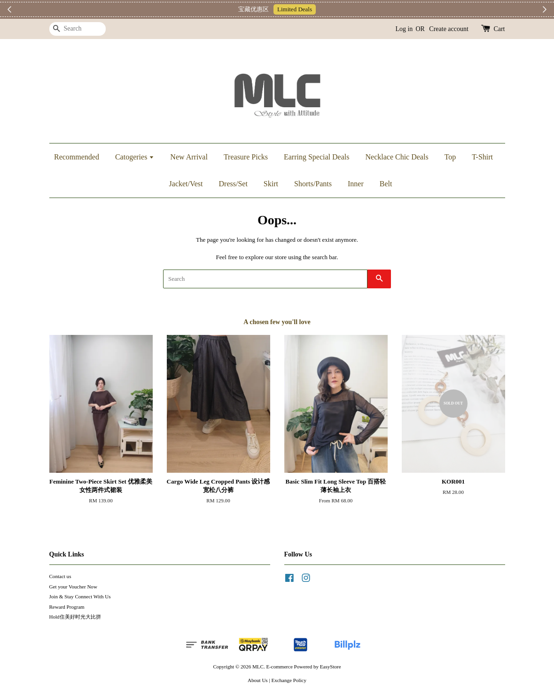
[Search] (77, 29)
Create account (448, 28)
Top (450, 157)
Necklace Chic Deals (396, 157)
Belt (386, 184)
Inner (356, 184)
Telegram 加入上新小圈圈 (321, 9)
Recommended (76, 157)
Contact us (60, 576)
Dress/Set (233, 184)
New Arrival (189, 157)
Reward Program (67, 607)
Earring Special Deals (317, 157)
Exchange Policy (288, 680)
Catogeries (134, 157)
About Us (258, 680)
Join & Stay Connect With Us (80, 596)
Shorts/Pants (313, 184)
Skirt (271, 184)
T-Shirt (482, 157)
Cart (499, 28)
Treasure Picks (246, 157)
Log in (404, 28)
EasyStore (330, 666)
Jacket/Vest (186, 184)
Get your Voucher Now (73, 586)
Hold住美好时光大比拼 (75, 617)
